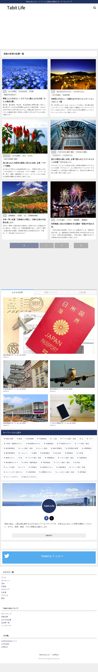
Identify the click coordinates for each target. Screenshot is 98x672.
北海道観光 (11, 215)
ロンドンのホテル (12, 476)
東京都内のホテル (34, 443)
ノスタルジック (67, 155)
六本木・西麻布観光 (30, 462)
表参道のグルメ (47, 467)
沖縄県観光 (50, 457)
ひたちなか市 (22, 91)
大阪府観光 (83, 457)
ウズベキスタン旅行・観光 (65, 152)
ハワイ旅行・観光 (83, 443)
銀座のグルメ (10, 457)
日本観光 (33, 467)
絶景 (20, 438)
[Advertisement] (49, 31)
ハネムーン (24, 452)
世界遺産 (76, 219)
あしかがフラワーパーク (64, 91)
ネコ (24, 155)
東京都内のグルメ (12, 462)
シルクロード (56, 155)
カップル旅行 (12, 91)
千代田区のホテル (65, 443)
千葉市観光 (46, 462)
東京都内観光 (10, 448)
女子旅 (31, 91)
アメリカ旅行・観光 (69, 438)
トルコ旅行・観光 (26, 448)
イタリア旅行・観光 (34, 457)
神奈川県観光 (57, 448)
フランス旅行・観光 (63, 462)
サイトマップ (6, 613)
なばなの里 (66, 94)
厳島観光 (84, 219)
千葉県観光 (43, 438)
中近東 (3, 592)
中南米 (3, 586)
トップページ (6, 625)
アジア (3, 577)
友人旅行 (58, 452)
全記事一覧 (5, 622)
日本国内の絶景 (32, 215)
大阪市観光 (32, 471)
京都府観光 (49, 443)
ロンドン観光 (42, 448)
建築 (35, 452)
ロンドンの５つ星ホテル (14, 471)
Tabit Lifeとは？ (45, 654)
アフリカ (4, 595)
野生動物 (30, 438)
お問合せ (4, 646)
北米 (3, 583)
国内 (3, 598)
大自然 (19, 215)
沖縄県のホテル (46, 471)
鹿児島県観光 (10, 452)
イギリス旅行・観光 (67, 457)
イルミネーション (79, 91)
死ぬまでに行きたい (9, 94)
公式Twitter (5, 643)
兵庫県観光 (87, 448)
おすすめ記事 (6, 619)
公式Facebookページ (9, 640)
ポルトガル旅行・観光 (10, 158)
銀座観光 (70, 452)
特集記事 (4, 616)
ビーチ (30, 155)
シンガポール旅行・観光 (65, 471)
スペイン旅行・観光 (78, 467)
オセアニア (5, 589)
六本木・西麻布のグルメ (14, 443)
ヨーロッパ (5, 580)
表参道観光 (46, 452)
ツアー (69, 219)
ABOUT (49, 535)
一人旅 (54, 438)
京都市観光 (62, 467)
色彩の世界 (9, 438)
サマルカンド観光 (81, 152)
